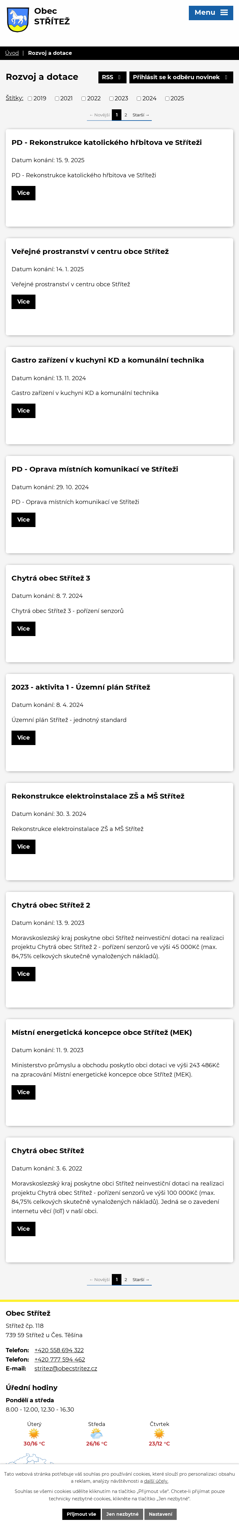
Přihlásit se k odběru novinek (181, 77)
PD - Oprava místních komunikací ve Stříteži (95, 469)
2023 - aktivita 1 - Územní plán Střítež (81, 687)
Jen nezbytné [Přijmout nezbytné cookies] (122, 1514)
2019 (40, 98)
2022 (94, 98)
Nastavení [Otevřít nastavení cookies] (160, 1514)
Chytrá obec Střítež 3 (51, 578)
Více (23, 193)
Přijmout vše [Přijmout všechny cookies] (81, 1514)
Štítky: (14, 98)
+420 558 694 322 (59, 1350)
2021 (66, 98)
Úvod (12, 53)
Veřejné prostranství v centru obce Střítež (90, 251)
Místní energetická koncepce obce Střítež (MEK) (102, 1032)
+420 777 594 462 (60, 1359)
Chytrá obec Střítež (48, 1150)
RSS (112, 77)
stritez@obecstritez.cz (66, 1368)
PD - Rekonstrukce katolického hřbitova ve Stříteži (107, 142)
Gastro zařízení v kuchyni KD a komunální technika (108, 360)
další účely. (156, 1481)
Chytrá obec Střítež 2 (51, 905)
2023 (121, 98)
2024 (150, 98)
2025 (177, 98)
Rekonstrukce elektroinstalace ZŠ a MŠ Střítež (98, 796)
